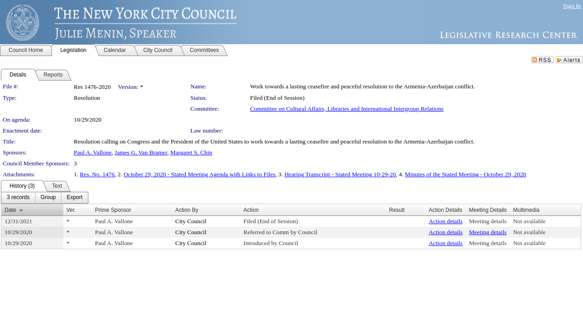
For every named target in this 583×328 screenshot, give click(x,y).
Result (396, 210)
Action (251, 210)
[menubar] (44, 198)
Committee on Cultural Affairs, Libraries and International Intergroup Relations (347, 108)
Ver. (71, 210)
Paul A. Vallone (93, 152)
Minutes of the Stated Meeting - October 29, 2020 (465, 174)
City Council (191, 221)
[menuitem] (18, 197)
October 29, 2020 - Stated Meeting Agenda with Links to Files (200, 174)
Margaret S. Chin (191, 152)
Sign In (572, 5)
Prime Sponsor (113, 210)
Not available (529, 221)
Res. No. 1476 (97, 174)
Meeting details (488, 221)
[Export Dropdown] (74, 197)
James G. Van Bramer (141, 152)
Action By (187, 210)
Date (10, 210)
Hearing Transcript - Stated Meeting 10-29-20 (340, 174)
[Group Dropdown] (48, 197)
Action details (445, 221)
